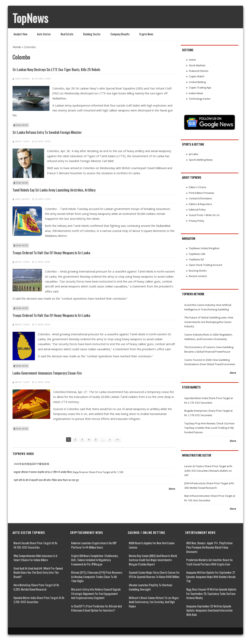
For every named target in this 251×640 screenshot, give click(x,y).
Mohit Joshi (22, 141)
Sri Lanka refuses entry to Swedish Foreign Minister (47, 132)
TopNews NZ (196, 259)
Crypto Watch (196, 76)
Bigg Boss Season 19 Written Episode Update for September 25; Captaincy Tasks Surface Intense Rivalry (211, 593)
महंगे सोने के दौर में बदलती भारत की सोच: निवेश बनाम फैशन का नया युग (46, 480)
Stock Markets (197, 65)
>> (117, 439)
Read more (22, 125)
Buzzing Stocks (198, 270)
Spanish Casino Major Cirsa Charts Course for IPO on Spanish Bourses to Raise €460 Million (154, 574)
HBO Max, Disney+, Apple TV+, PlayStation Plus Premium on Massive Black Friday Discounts (209, 547)
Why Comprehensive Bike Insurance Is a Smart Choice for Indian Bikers (35, 558)
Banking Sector (92, 34)
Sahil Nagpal (22, 78)
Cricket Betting (197, 82)
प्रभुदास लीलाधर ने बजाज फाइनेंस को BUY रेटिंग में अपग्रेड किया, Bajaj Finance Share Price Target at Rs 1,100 (68, 472)
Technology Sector (200, 98)
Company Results (119, 34)
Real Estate (67, 34)
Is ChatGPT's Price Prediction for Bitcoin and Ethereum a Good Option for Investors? (96, 608)
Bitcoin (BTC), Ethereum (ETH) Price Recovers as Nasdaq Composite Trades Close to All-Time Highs (96, 576)
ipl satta (193, 154)
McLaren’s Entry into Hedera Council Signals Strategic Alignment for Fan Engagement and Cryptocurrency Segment (96, 593)
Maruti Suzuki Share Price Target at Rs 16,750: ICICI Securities (35, 545)
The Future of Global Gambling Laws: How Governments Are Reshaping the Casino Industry (208, 322)
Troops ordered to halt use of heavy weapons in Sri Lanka (51, 252)
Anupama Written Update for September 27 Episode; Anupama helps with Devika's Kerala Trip (211, 576)
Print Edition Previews (201, 193)
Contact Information (200, 198)
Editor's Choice (197, 187)
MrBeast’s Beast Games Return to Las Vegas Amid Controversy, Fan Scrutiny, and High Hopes (154, 602)
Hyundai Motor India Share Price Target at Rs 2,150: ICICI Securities (39, 600)
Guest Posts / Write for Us (204, 215)
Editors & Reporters (200, 204)
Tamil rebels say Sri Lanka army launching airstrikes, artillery (54, 189)
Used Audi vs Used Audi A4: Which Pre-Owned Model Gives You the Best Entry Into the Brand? (38, 572)
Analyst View (20, 34)
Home (17, 47)
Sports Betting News (201, 159)
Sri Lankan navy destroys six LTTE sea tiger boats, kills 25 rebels (56, 69)
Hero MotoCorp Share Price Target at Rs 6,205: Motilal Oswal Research (36, 587)
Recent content (198, 276)
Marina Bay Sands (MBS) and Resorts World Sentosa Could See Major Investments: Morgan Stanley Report (153, 560)
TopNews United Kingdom (204, 248)
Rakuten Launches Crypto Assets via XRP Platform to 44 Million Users (94, 545)
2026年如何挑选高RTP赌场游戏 (31, 464)
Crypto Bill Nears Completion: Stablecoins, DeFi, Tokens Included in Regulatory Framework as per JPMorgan (94, 560)
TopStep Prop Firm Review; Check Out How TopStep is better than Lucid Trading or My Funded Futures (209, 428)
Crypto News (146, 34)
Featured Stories (198, 71)
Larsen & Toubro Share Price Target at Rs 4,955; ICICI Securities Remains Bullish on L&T (208, 470)
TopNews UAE (197, 254)
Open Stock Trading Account (205, 265)
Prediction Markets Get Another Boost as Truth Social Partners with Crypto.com (209, 562)
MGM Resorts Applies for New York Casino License (152, 545)
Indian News (196, 93)
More (172, 488)
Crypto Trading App (200, 87)
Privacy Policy (196, 220)
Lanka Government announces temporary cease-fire (47, 373)
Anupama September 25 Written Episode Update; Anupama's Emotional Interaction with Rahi (209, 610)
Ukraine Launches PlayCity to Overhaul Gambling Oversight (150, 587)
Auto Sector (44, 34)
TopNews (30, 17)
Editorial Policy (197, 209)
